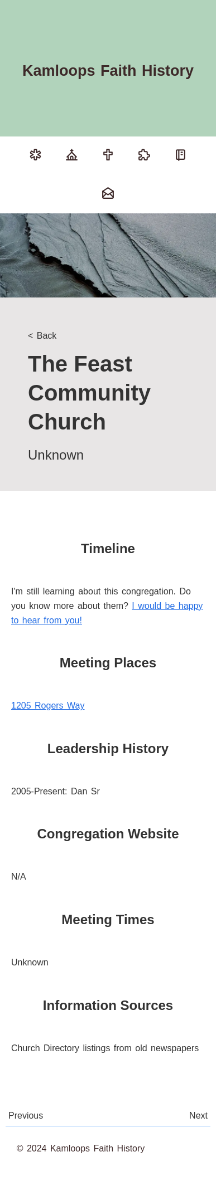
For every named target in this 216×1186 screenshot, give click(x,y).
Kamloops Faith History (108, 70)
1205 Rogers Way (47, 705)
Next (198, 1115)
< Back (42, 335)
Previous (25, 1115)
